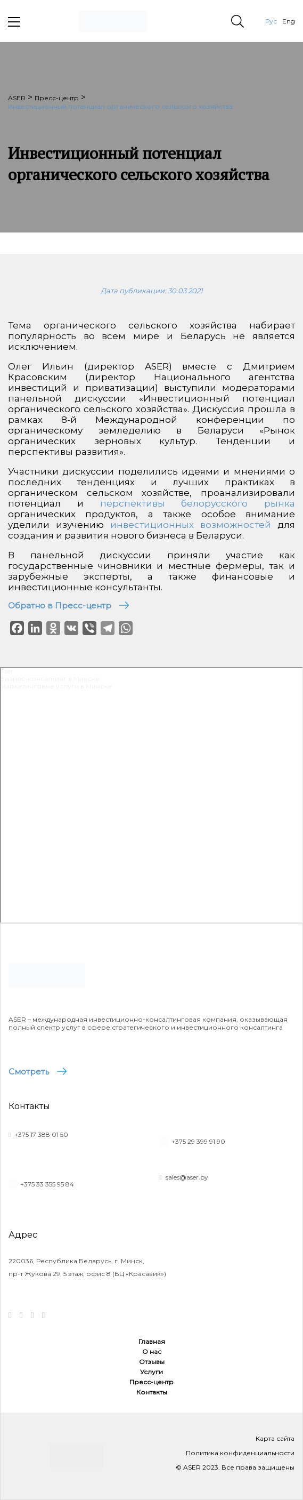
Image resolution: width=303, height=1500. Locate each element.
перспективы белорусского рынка (198, 503)
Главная (151, 1341)
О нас (151, 1351)
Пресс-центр (151, 1382)
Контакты (151, 1392)
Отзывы (152, 1362)
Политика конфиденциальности (240, 1453)
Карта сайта (275, 1438)
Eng (288, 21)
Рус (271, 21)
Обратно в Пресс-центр (59, 605)
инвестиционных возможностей (190, 524)
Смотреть (29, 1071)
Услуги (151, 1372)
